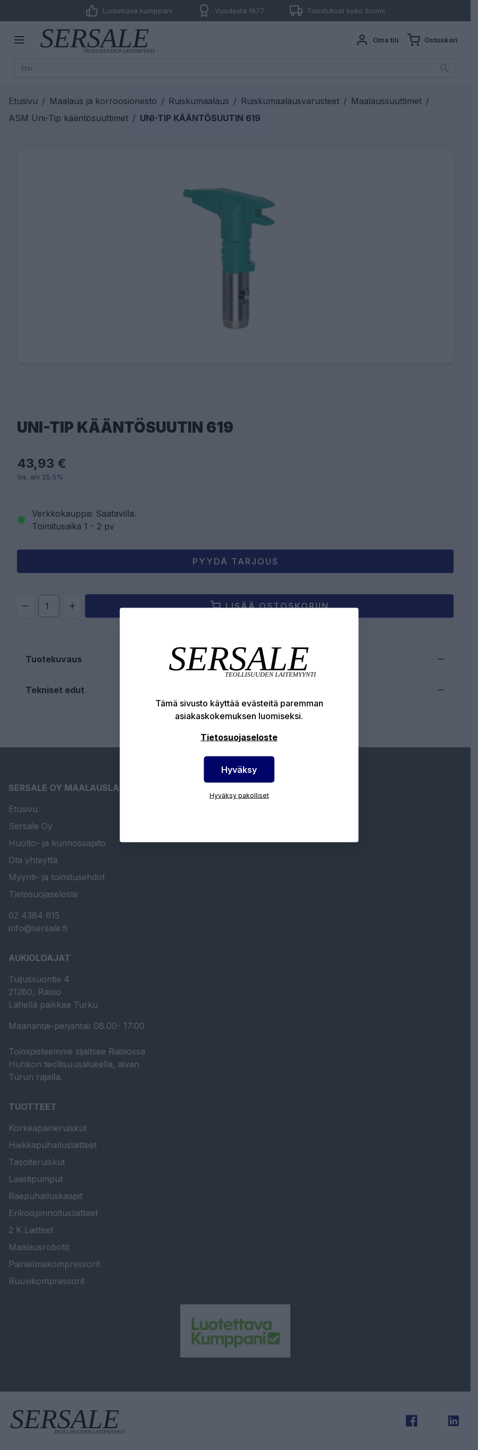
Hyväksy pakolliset (239, 795)
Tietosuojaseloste (239, 737)
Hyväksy (239, 769)
